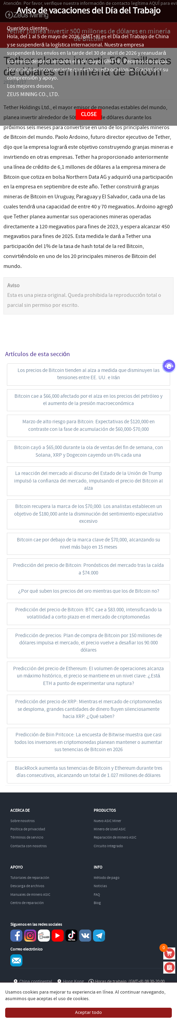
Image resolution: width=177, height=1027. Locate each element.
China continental (35, 982)
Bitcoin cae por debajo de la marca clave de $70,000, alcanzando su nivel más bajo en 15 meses (88, 544)
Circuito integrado (108, 846)
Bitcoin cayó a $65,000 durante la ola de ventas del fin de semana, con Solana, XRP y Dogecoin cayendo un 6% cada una (88, 451)
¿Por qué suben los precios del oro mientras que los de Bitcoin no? (88, 591)
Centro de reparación (27, 903)
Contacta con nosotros (28, 846)
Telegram (99, 936)
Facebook (16, 936)
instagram (30, 936)
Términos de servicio (26, 837)
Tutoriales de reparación (29, 877)
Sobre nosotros (22, 821)
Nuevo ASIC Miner (107, 821)
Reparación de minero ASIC (115, 837)
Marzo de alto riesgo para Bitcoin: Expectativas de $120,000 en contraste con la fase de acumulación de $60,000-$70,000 (88, 425)
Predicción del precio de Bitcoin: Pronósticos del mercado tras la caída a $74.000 (88, 569)
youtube (58, 936)
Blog (97, 903)
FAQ (97, 894)
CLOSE (88, 114)
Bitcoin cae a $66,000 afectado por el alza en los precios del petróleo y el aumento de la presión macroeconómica (88, 400)
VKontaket (85, 936)
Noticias (100, 886)
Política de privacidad (27, 829)
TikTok (71, 936)
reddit (44, 936)
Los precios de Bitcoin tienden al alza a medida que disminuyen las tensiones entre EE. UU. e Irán (88, 374)
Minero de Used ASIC (110, 829)
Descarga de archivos (27, 886)
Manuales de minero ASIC (30, 894)
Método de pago (106, 877)
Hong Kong (73, 982)
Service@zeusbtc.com (16, 960)
